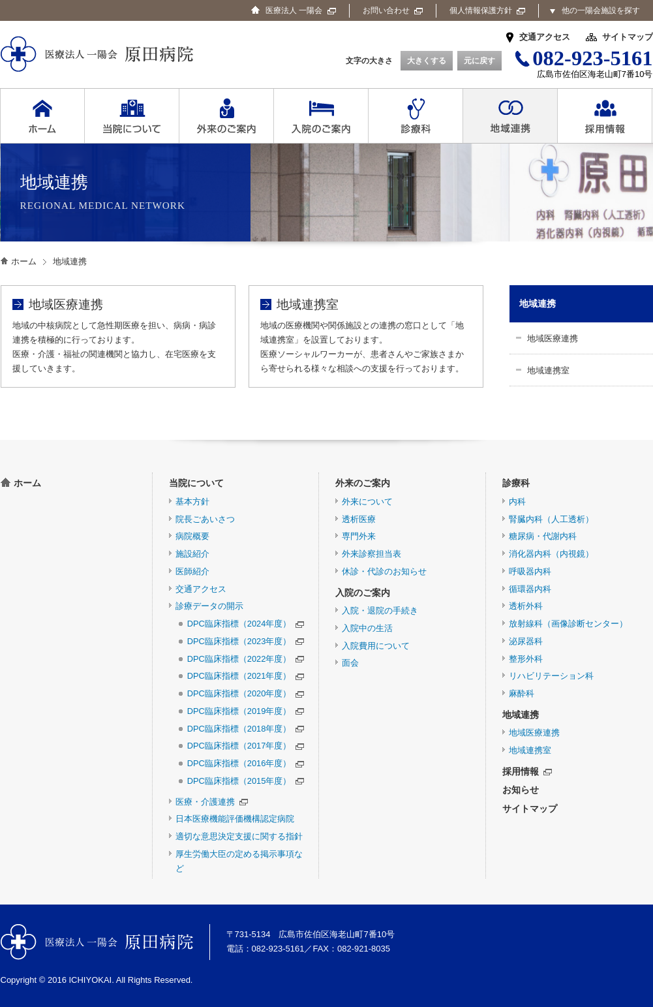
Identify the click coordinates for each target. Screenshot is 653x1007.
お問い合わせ (393, 10)
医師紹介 (192, 571)
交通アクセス (544, 37)
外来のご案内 (362, 483)
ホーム (24, 261)
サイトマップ (627, 37)
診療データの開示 (209, 606)
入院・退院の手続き (380, 610)
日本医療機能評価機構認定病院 (234, 819)
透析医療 (359, 519)
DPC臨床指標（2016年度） (246, 763)
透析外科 (526, 606)
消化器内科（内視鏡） (551, 554)
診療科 (516, 483)
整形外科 (526, 659)
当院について (196, 483)
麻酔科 (521, 693)
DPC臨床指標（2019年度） (246, 711)
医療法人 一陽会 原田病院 (97, 942)
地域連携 (537, 303)
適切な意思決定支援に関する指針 (239, 836)
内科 (517, 501)
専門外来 (359, 536)
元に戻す (479, 60)
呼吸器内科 (530, 571)
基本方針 (192, 501)
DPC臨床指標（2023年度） (246, 641)
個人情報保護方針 (487, 10)
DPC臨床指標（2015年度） (246, 781)
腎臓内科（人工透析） (551, 519)
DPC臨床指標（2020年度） (246, 693)
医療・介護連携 (211, 802)
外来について (367, 501)
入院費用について (376, 646)
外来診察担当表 (371, 554)
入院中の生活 (367, 628)
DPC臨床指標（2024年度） (246, 623)
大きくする (426, 60)
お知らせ (520, 789)
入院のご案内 (362, 592)
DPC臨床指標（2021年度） (246, 676)
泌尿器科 (526, 641)
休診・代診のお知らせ (384, 571)
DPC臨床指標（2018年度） (246, 729)
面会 (350, 663)
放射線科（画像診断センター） (568, 623)
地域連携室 (548, 370)
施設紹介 (192, 554)
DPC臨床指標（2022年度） (246, 659)
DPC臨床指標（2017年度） (246, 746)
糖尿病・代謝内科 (543, 536)
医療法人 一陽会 (300, 10)
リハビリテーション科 (551, 676)
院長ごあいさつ (205, 519)
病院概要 (192, 536)
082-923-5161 (278, 948)
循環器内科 (530, 589)
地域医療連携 (552, 338)
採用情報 (527, 771)
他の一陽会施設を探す (601, 10)
